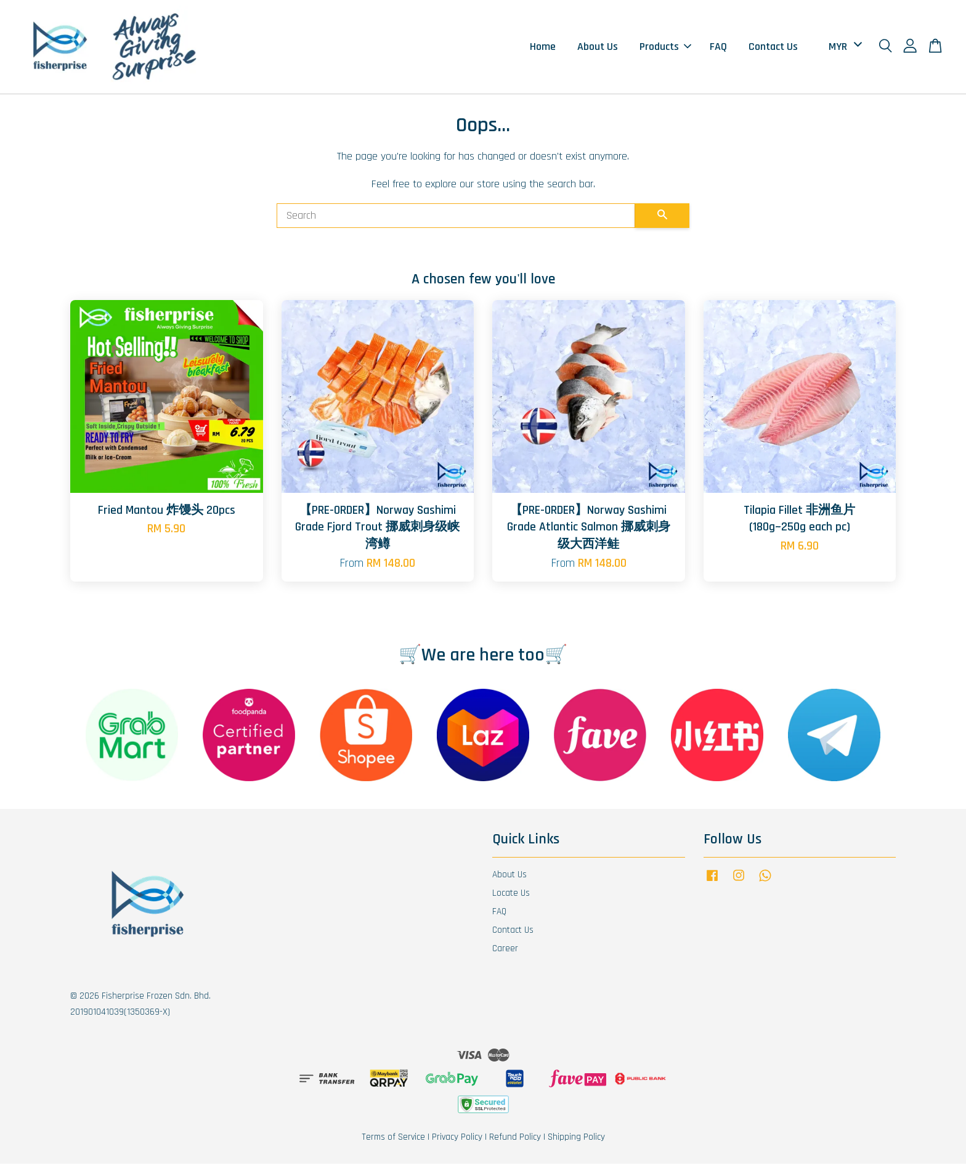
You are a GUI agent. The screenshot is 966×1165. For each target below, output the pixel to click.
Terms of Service (393, 1138)
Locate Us (511, 894)
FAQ (718, 47)
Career (505, 950)
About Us (597, 47)
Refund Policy (515, 1138)
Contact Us (773, 47)
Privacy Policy (457, 1138)
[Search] (456, 217)
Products (665, 47)
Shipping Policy (576, 1138)
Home (543, 47)
